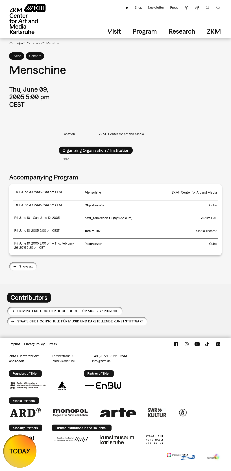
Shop (138, 7)
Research (182, 31)
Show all (26, 266)
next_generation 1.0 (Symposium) (108, 218)
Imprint (15, 344)
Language (207, 7)
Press (174, 7)
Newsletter (156, 7)
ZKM (214, 31)
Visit (114, 31)
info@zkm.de (101, 361)
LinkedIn (218, 344)
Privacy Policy (34, 344)
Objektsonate (94, 205)
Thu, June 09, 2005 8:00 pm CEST (38, 205)
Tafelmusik (92, 231)
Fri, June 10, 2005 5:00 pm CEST (37, 230)
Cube (213, 205)
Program (144, 31)
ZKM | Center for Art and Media (121, 134)
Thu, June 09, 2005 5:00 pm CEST (38, 192)
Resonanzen (93, 244)
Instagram (186, 344)
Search (218, 7)
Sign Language (197, 7)
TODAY (19, 451)
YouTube (197, 344)
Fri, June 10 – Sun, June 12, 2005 (37, 218)
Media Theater (206, 231)
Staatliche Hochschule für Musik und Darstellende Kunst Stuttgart (80, 321)
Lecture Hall (208, 218)
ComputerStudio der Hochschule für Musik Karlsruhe (67, 311)
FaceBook (176, 344)
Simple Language (186, 7)
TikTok (207, 344)
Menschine (93, 192)
